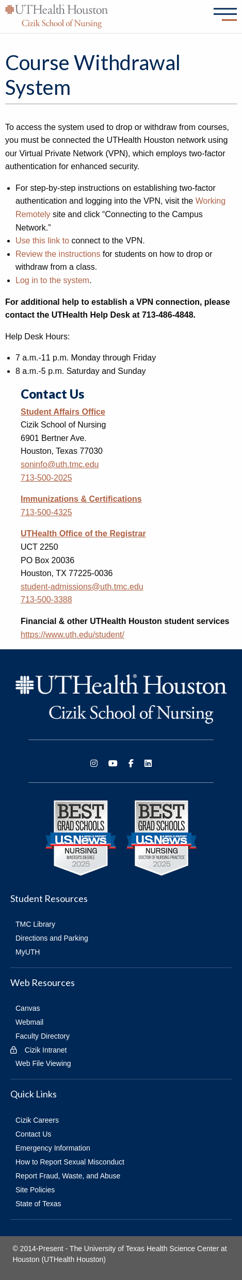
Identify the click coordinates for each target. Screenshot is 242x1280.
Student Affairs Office (63, 411)
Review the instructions (58, 254)
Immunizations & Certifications (81, 499)
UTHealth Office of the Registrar (83, 533)
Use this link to (42, 240)
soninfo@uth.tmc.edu (60, 464)
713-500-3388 (46, 599)
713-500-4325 (46, 512)
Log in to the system (52, 280)
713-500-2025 (46, 477)
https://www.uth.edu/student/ (72, 634)
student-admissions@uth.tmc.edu (82, 586)
